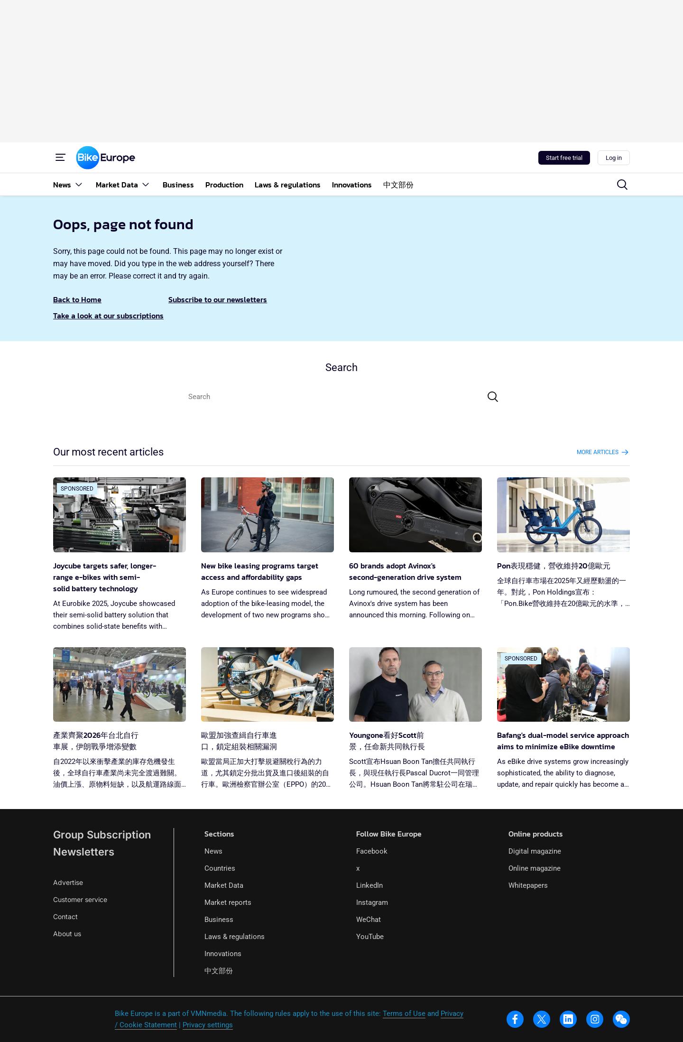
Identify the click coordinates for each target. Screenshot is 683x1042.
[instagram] (594, 1019)
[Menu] (60, 157)
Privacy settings (208, 1025)
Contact (65, 916)
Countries (219, 868)
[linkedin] (568, 1019)
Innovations (222, 953)
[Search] (493, 397)
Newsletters (83, 852)
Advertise (68, 882)
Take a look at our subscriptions (108, 315)
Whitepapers (528, 885)
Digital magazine (534, 851)
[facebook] (515, 1019)
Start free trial (564, 157)
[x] (541, 1019)
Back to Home (77, 299)
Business (218, 919)
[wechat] (621, 1019)
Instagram (372, 902)
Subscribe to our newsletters (217, 299)
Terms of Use (404, 1013)
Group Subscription (102, 834)
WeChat (368, 919)
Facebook (372, 851)
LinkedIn (369, 885)
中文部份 (218, 971)
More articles (603, 452)
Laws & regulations (234, 936)
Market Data (223, 885)
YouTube (370, 936)
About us (67, 934)
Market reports (227, 902)
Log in (614, 157)
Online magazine (534, 868)
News (213, 851)
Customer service (80, 899)
